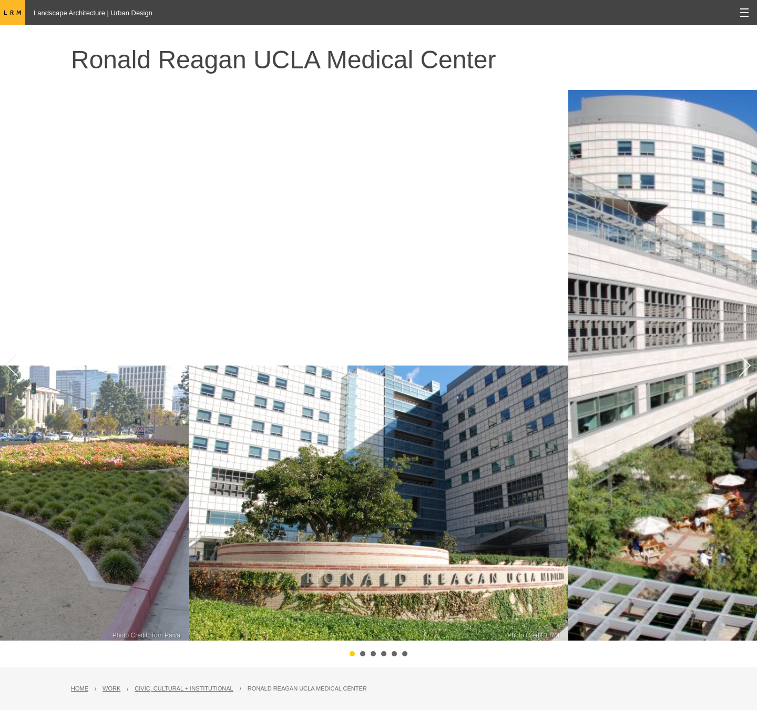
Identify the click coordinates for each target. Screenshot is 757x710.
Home (79, 688)
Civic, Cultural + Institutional (184, 688)
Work (111, 688)
